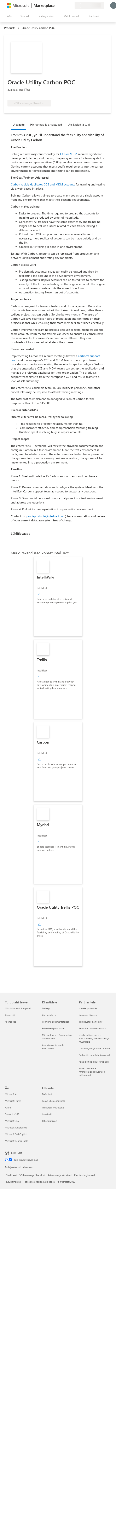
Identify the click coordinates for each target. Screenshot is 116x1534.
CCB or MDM (68, 154)
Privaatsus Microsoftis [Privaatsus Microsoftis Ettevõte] (53, 1107)
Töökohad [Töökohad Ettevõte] (47, 1094)
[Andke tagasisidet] (56, 5)
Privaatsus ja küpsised (59, 1175)
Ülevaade (18, 124)
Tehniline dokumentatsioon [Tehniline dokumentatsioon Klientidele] (55, 1021)
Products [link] (9, 28)
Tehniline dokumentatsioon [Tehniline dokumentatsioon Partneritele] (92, 1028)
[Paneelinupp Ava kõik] (8, 16)
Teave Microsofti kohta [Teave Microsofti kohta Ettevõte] (53, 1100)
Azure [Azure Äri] (8, 1107)
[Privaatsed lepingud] (71, 5)
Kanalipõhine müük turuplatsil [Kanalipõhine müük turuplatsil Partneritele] (94, 1061)
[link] (58, 596)
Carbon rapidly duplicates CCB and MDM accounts (43, 184)
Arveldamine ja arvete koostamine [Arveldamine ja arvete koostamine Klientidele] (53, 1046)
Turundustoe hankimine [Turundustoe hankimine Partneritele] (91, 1021)
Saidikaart (11, 1175)
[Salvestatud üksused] (66, 5)
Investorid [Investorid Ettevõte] (47, 1114)
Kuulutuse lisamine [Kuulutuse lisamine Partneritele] (88, 1015)
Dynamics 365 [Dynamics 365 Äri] (12, 1114)
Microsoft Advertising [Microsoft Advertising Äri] (16, 1127)
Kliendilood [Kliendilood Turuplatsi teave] (10, 1021)
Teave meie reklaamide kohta (39, 1181)
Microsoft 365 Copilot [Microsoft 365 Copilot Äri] (16, 1134)
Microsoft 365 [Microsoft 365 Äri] (12, 1120)
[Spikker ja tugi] (61, 5)
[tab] (19, 124)
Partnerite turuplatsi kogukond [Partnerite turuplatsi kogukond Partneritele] (94, 1055)
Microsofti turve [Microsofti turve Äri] (13, 1100)
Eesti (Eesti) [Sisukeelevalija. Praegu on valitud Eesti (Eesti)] (17, 1152)
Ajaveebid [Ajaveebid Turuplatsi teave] (10, 1015)
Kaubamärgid (13, 1181)
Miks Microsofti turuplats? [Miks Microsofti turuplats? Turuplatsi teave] (18, 1008)
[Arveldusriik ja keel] (89, 5)
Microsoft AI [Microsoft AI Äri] (11, 1094)
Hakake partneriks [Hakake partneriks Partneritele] (88, 1008)
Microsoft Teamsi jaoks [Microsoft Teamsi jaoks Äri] (16, 1140)
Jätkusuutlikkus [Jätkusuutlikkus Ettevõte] (49, 1120)
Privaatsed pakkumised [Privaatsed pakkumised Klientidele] (53, 1028)
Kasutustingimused (84, 1175)
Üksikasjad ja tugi (79, 124)
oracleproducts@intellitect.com (46, 516)
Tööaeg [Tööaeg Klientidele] (46, 1008)
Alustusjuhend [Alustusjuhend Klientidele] (49, 1015)
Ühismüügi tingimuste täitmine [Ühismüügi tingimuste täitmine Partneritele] (94, 1048)
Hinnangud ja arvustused (46, 124)
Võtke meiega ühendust (32, 1175)
